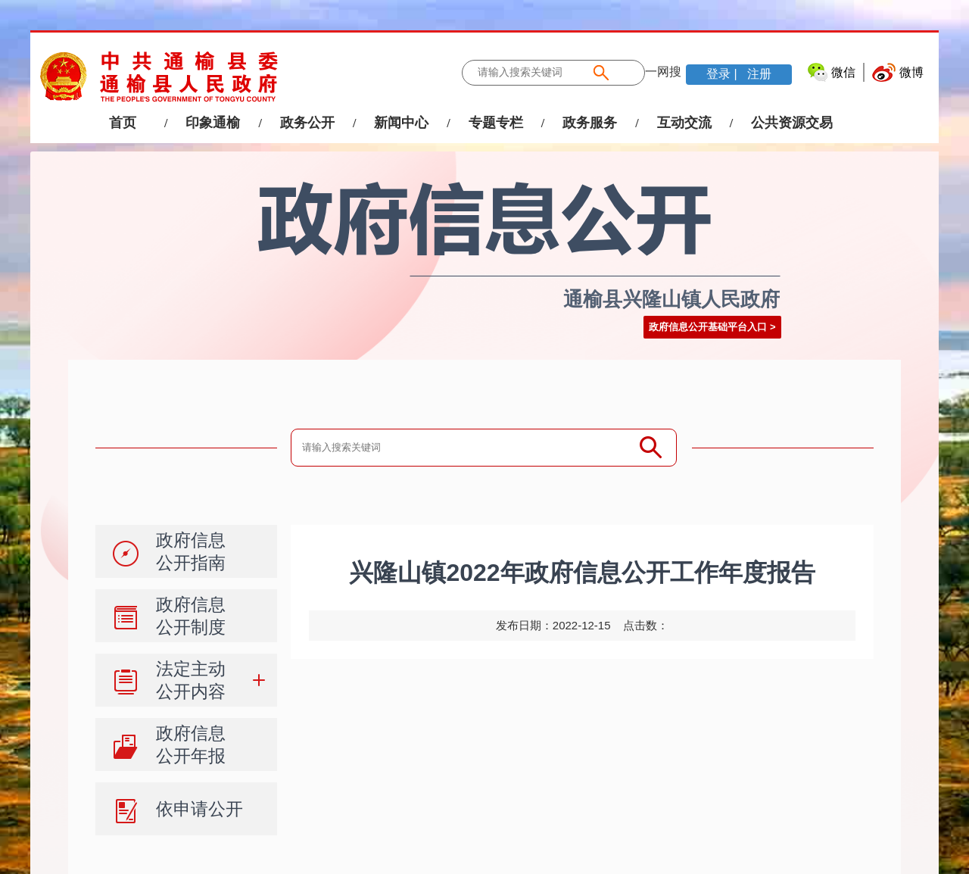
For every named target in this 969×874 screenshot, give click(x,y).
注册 (757, 73)
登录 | (723, 73)
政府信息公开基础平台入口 (708, 326)
